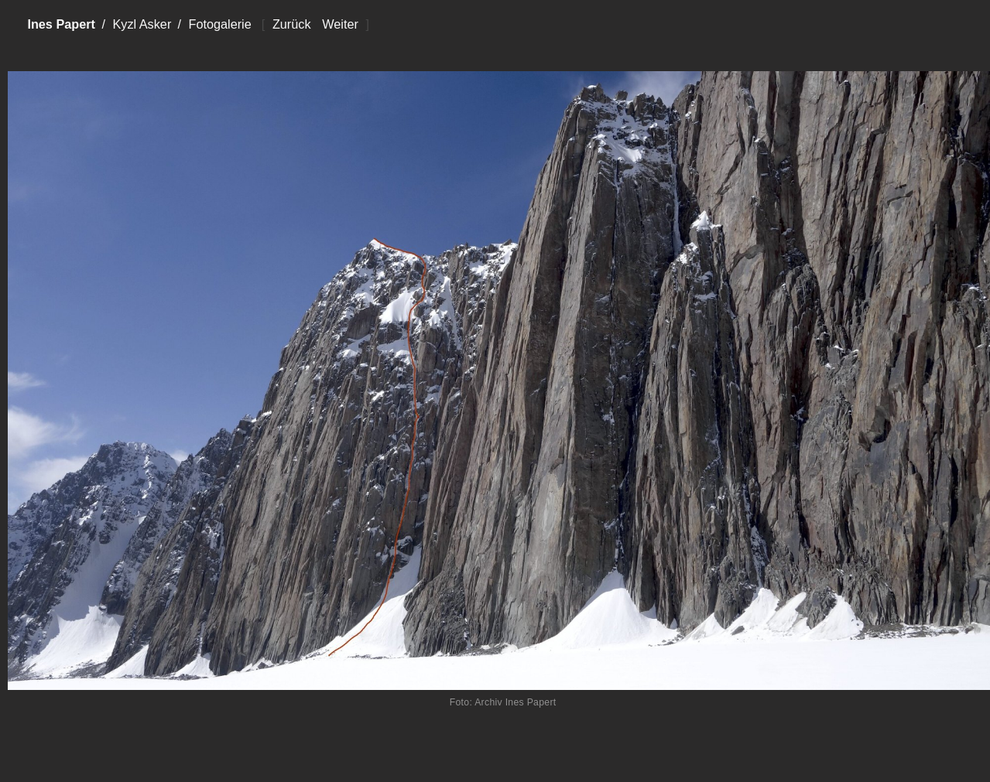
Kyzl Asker (141, 24)
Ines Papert (61, 24)
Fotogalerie (219, 24)
